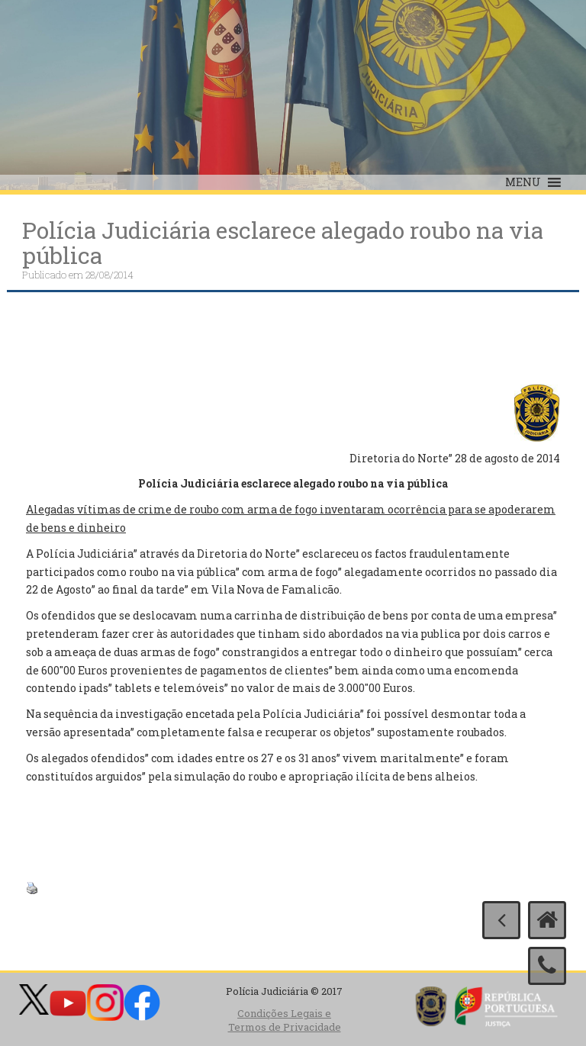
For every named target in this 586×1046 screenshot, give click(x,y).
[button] (523, 182)
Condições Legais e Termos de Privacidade (284, 1020)
